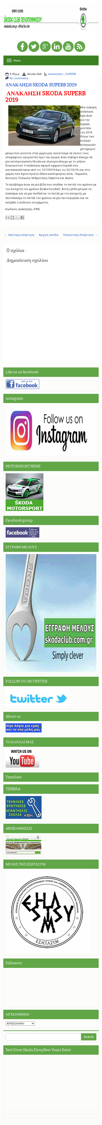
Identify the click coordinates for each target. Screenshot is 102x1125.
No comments (19, 78)
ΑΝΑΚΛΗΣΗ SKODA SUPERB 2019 (41, 85)
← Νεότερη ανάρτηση (19, 235)
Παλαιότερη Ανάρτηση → (80, 235)
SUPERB (70, 74)
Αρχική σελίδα (48, 235)
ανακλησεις (56, 74)
